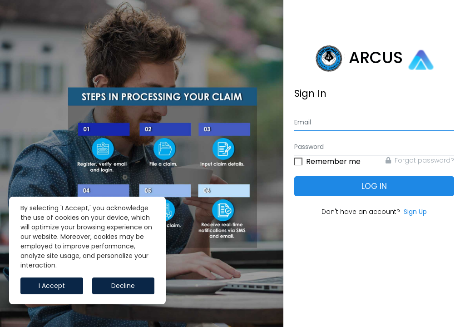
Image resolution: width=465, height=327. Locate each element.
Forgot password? (420, 160)
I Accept (52, 285)
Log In (374, 186)
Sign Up (415, 211)
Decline (123, 285)
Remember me (333, 160)
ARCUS (374, 58)
